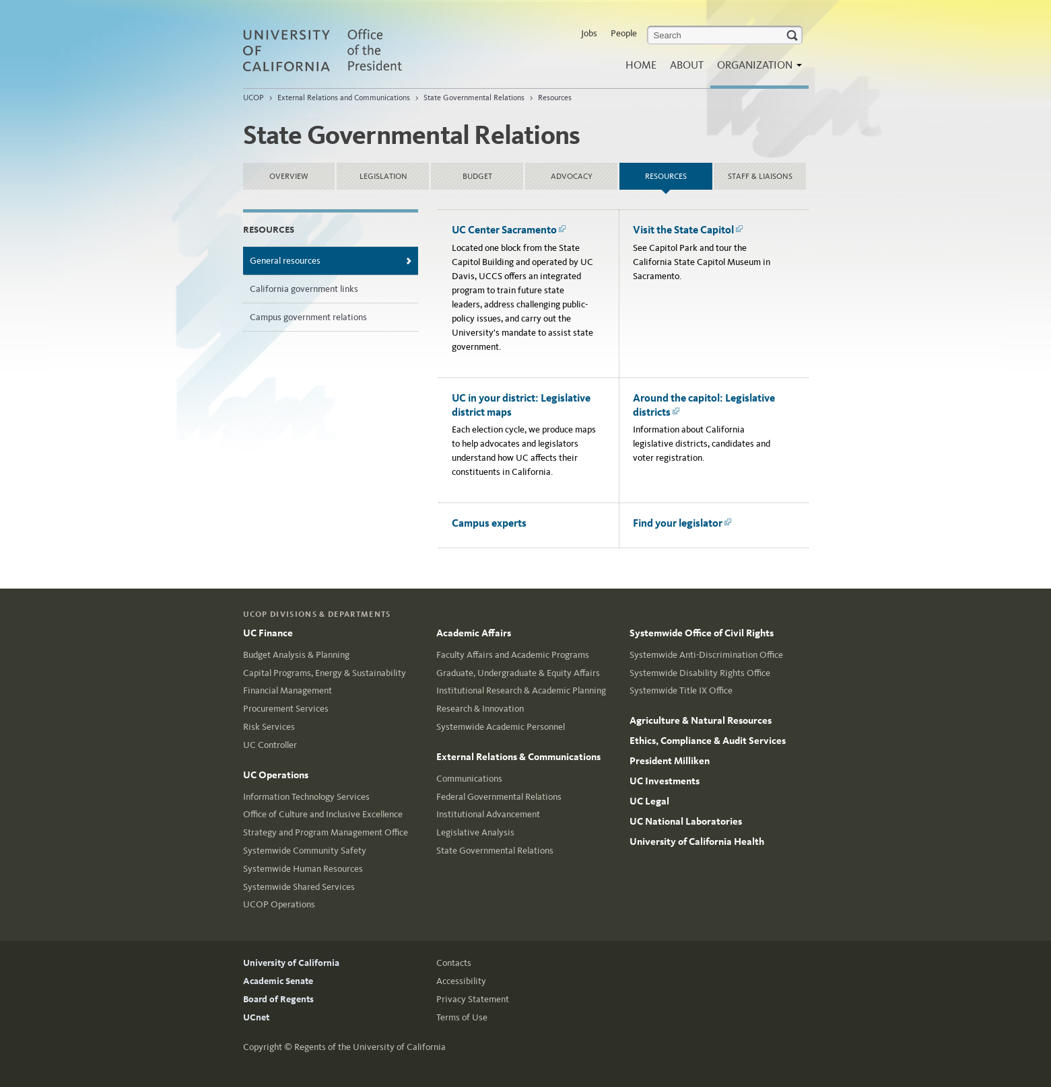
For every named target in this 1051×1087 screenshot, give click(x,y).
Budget (477, 176)
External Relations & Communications (518, 757)
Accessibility (461, 981)
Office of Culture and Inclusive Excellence (323, 814)
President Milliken (670, 761)
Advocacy (571, 176)
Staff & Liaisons (760, 176)
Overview (288, 176)
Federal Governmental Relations (499, 796)
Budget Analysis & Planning (296, 655)
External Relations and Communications (343, 97)
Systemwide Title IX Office (681, 690)
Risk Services (269, 727)
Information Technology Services (306, 796)
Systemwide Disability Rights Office (700, 673)
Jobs (589, 33)
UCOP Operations (279, 904)
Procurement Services (286, 708)
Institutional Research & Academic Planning (521, 690)
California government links (304, 289)
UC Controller (270, 745)
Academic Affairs (473, 633)
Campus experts (489, 523)
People (624, 33)
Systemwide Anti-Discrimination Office (706, 655)
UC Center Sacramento (509, 229)
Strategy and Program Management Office (325, 832)
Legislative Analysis (475, 832)
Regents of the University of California (370, 1047)
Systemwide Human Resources (303, 868)
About (687, 65)
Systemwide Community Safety (304, 850)
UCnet (256, 1017)
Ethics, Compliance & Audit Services (708, 741)
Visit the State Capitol (688, 229)
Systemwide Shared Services (299, 887)
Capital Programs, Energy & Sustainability (324, 673)
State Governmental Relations (473, 97)
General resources (285, 260)
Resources (555, 97)
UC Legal (649, 801)
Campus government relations (308, 317)
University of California (291, 963)
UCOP (253, 97)
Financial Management (287, 690)
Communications (469, 778)
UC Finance (268, 633)
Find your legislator (682, 523)
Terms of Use (461, 1017)
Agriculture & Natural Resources (701, 720)
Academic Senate (278, 981)
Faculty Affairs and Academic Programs (512, 655)
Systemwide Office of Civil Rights (702, 633)
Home (640, 65)
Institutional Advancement (488, 814)
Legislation (383, 176)
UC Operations (275, 775)
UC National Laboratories (686, 821)
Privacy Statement (472, 999)
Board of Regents (278, 999)
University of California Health (697, 841)
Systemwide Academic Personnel (500, 727)
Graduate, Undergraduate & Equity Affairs (518, 673)
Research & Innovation (480, 708)
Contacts (453, 963)
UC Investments (665, 781)
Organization (756, 69)
